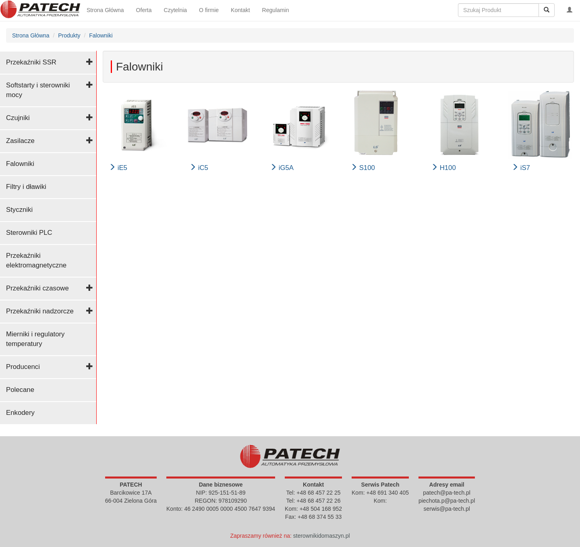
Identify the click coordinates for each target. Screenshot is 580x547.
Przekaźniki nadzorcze (40, 311)
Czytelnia (175, 10)
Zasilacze (20, 141)
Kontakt (240, 10)
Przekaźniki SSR (31, 62)
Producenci (23, 367)
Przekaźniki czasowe (37, 288)
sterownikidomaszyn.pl (321, 535)
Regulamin (275, 10)
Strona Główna (105, 10)
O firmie (209, 10)
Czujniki (18, 118)
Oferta (144, 10)
